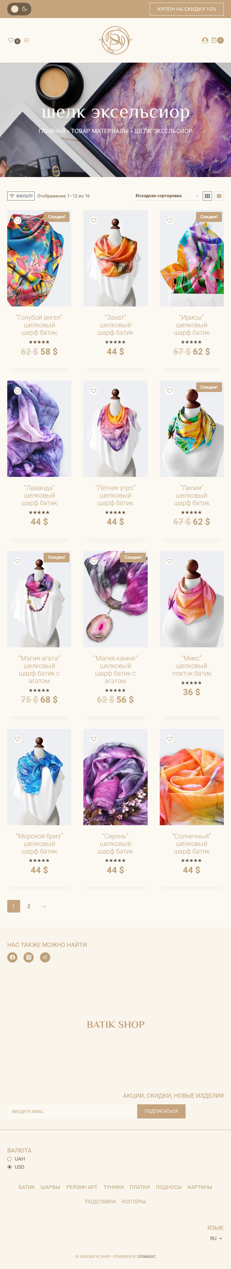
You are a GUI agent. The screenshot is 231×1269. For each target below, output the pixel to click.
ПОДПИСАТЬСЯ (161, 1111)
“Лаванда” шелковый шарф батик (39, 495)
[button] (18, 221)
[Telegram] (45, 957)
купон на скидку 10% (187, 9)
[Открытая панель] (21, 196)
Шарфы (50, 1187)
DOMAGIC (147, 1256)
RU (213, 1238)
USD (15, 1167)
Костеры (134, 1202)
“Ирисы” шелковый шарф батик (192, 325)
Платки (140, 1187)
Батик (27, 1187)
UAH (16, 1159)
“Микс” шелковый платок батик (191, 666)
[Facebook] (12, 957)
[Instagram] (28, 957)
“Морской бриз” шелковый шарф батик (39, 843)
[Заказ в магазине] (167, 196)
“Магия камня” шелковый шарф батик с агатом (115, 670)
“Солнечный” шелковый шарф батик (191, 843)
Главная (51, 131)
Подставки (100, 1202)
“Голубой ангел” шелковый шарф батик (39, 325)
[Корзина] (217, 40)
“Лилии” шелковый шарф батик (192, 495)
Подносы (169, 1187)
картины (200, 1187)
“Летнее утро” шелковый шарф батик (115, 495)
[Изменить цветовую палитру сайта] (19, 9)
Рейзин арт (81, 1187)
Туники (113, 1187)
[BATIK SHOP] (115, 40)
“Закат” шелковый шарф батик (115, 325)
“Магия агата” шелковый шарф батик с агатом (39, 670)
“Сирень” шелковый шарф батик (115, 843)
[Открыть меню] (26, 40)
